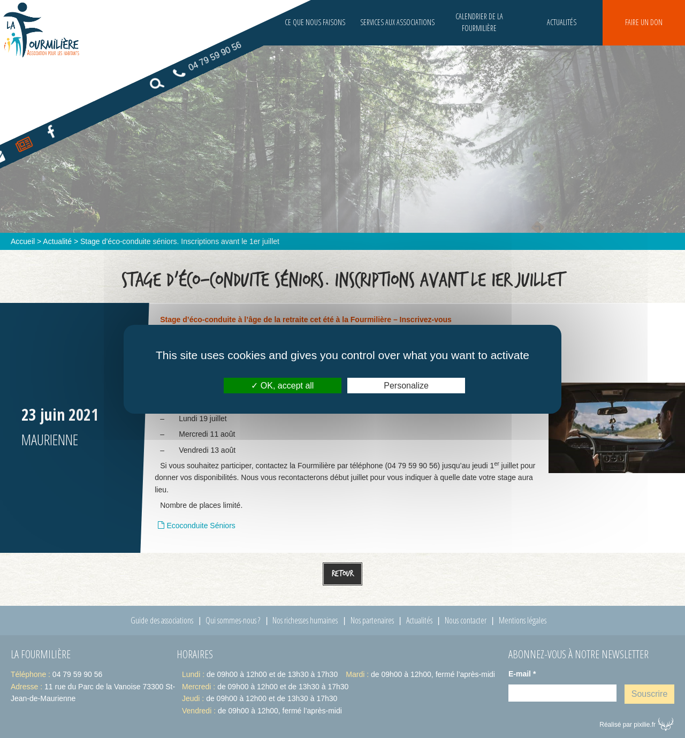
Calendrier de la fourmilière (479, 22)
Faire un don (644, 22)
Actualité (57, 241)
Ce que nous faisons (315, 22)
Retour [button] (342, 573)
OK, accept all (282, 385)
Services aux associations (397, 22)
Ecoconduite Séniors (200, 525)
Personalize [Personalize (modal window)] (406, 385)
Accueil (23, 241)
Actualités (561, 22)
